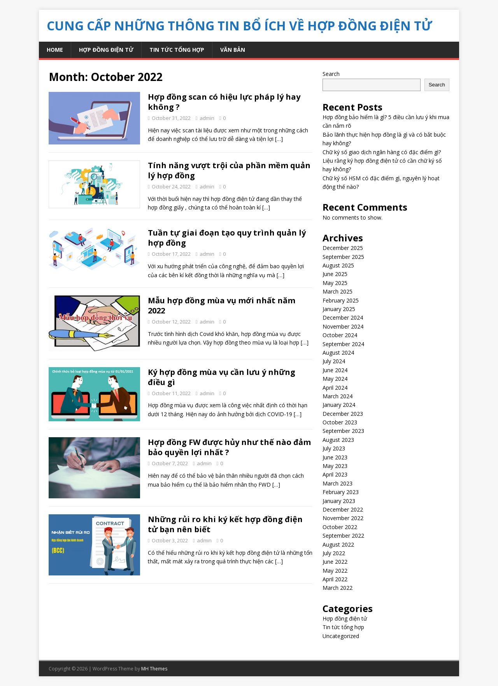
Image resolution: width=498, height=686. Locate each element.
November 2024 (343, 326)
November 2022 (343, 518)
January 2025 (339, 309)
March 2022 (337, 587)
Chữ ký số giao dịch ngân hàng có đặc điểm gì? (382, 152)
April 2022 (335, 579)
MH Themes (154, 668)
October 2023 (340, 422)
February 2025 (341, 300)
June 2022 (335, 561)
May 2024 (335, 378)
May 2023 (335, 466)
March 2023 (337, 483)
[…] (279, 138)
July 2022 (334, 553)
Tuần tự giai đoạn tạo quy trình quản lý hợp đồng (227, 237)
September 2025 (343, 256)
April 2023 (335, 474)
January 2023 (339, 501)
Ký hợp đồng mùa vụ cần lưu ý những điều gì (221, 377)
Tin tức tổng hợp (176, 49)
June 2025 (335, 274)
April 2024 (335, 387)
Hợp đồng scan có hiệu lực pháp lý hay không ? (224, 101)
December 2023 (343, 413)
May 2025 (335, 283)
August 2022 (338, 544)
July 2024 (334, 361)
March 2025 (337, 291)
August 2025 (338, 265)
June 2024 (335, 370)
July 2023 (334, 448)
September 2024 (343, 344)
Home (55, 49)
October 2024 (340, 335)
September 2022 (343, 535)
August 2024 (338, 352)
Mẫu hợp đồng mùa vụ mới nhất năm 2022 (221, 305)
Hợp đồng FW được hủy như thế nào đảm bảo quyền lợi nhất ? (229, 447)
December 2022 (343, 509)
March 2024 (337, 396)
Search (331, 73)
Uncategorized (341, 636)
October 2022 (340, 527)
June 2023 (335, 457)
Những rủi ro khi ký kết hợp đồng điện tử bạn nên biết (225, 524)
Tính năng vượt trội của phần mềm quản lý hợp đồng (229, 170)
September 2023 (343, 430)
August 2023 (338, 439)
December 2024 (343, 317)
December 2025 (343, 248)
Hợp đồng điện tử (106, 49)
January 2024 (339, 404)
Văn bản (232, 49)
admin (207, 117)
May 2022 (335, 570)
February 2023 (341, 492)
